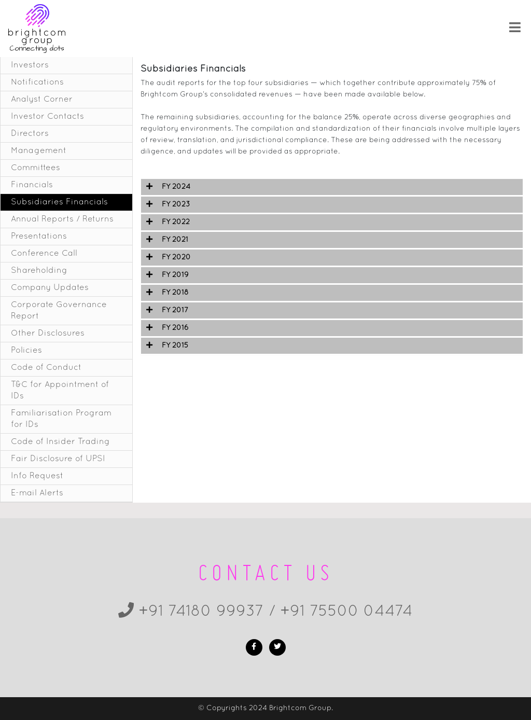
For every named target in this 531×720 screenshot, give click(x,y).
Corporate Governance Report (59, 310)
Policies (26, 350)
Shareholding (39, 270)
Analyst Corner (42, 99)
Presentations (39, 236)
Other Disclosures (48, 333)
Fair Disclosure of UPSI (58, 459)
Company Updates (50, 288)
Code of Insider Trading (60, 442)
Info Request (37, 476)
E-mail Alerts (37, 493)
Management (38, 151)
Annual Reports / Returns (62, 219)
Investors (30, 65)
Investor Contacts (47, 116)
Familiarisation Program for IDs (61, 419)
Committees (35, 168)
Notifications (37, 82)
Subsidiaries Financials (59, 202)
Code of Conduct (46, 367)
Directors (30, 133)
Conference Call (44, 253)
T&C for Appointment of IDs (60, 390)
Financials (32, 185)
